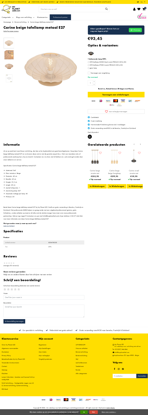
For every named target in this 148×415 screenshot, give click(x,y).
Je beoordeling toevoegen (14, 321)
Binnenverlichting (20, 22)
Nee (93, 412)
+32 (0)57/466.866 (120, 349)
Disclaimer (5, 352)
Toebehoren (80, 366)
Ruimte (78, 370)
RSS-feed (5, 389)
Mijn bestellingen (45, 348)
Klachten (5, 373)
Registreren (42, 345)
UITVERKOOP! (80, 345)
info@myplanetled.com (121, 352)
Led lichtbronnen (81, 363)
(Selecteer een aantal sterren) (21, 286)
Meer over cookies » (109, 412)
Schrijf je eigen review (11, 31)
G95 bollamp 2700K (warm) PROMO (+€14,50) (106, 65)
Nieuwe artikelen (82, 348)
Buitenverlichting (81, 355)
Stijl (77, 359)
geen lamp (93, 68)
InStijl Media (110, 408)
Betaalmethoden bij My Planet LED (13, 359)
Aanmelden (142, 376)
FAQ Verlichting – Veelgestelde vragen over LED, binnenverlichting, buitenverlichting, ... (18, 384)
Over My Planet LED (8, 345)
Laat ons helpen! (9, 226)
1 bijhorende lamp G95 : (97, 59)
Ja (84, 412)
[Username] (43, 297)
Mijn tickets (42, 352)
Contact (4, 366)
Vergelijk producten (45, 359)
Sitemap (4, 370)
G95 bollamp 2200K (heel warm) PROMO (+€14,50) (108, 62)
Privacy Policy (6, 355)
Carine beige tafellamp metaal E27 (42, 22)
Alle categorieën (81, 373)
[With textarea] (43, 311)
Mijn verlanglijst (44, 355)
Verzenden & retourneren (10, 363)
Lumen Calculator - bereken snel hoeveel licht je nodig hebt (18, 378)
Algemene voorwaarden (10, 348)
